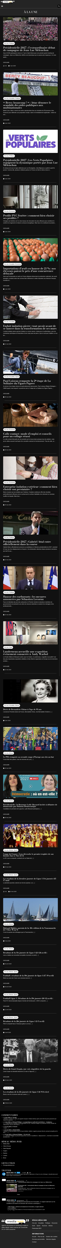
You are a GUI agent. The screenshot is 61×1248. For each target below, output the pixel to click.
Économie (12, 211)
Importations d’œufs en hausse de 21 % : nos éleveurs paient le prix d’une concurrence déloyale (29, 271)
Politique (11, 43)
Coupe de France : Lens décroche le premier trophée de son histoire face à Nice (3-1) (28, 855)
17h (27, 1200)
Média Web (6, 1143)
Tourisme (44, 1225)
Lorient (5, 1155)
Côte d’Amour (7, 1146)
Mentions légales (51, 1239)
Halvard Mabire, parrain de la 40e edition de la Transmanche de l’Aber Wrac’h (29, 929)
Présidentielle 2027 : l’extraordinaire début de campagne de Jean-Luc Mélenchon (29, 49)
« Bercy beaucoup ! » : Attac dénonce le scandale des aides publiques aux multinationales (27, 105)
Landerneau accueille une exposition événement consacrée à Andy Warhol (25, 653)
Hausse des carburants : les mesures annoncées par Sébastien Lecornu (24, 598)
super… (6, 1127)
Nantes (5, 1153)
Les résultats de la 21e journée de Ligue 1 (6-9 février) (26, 1092)
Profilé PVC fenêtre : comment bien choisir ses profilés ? (28, 217)
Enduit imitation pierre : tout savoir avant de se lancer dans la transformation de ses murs (29, 327)
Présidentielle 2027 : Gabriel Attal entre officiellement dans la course (27, 543)
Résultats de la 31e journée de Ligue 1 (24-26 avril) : (25, 952)
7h (26, 1180)
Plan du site (41, 1236)
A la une (6, 43)
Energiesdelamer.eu (8, 1165)
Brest (4, 1158)
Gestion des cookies (51, 1236)
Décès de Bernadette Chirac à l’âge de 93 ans (22, 709)
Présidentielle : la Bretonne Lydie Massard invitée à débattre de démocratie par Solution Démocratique (30, 805)
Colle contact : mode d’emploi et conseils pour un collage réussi (27, 435)
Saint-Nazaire (7, 1148)
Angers (5, 1150)
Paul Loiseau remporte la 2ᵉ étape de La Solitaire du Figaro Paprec (27, 382)
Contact (34, 1242)
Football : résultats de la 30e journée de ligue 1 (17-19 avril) (28, 975)
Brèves (17, 705)
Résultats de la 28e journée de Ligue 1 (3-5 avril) (23, 1021)
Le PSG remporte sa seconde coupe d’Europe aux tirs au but (28, 757)
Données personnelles (38, 1239)
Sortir (10, 647)
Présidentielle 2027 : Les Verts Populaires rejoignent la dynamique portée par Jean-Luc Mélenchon (30, 162)
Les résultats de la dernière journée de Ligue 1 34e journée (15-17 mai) (30, 879)
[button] (2, 6)
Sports (17, 376)
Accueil (34, 1236)
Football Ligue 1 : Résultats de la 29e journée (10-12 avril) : (28, 998)
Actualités (12, 98)
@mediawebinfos (20, 1181)
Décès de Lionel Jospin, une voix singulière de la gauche (27, 1069)
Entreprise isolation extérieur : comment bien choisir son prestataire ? (30, 488)
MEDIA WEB (10, 1180)
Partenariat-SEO (36, 1228)
